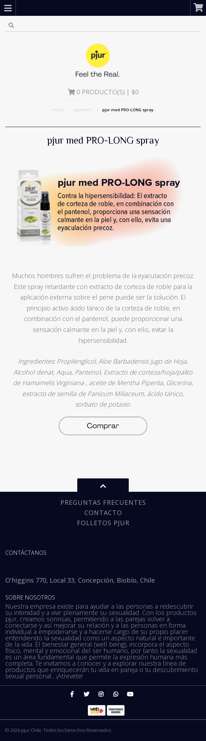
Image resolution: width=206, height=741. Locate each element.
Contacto (103, 512)
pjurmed (82, 109)
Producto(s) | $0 (103, 92)
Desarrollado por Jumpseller (142, 730)
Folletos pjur (103, 523)
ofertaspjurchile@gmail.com (48, 562)
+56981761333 (26, 571)
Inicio (58, 109)
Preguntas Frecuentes (103, 502)
